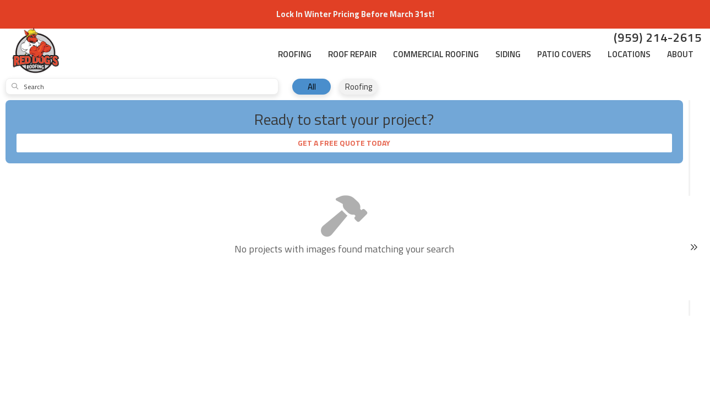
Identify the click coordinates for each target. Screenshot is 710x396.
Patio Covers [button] (564, 54)
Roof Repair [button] (352, 54)
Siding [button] (508, 54)
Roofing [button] (295, 54)
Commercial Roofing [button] (436, 54)
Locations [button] (629, 54)
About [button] (680, 54)
